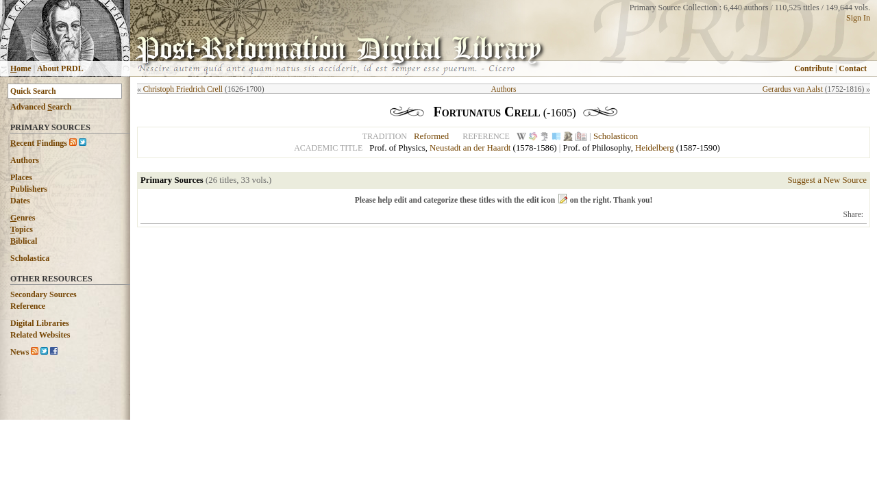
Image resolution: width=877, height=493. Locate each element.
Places (21, 177)
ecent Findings (38, 143)
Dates (20, 200)
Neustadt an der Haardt (470, 148)
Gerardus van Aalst (793, 89)
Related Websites (40, 335)
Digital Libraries (39, 323)
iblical (23, 241)
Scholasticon (615, 136)
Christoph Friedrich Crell (183, 89)
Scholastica (29, 258)
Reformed (431, 136)
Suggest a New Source (827, 180)
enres (22, 218)
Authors (24, 160)
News (19, 352)
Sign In (858, 18)
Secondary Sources (43, 294)
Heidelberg (654, 148)
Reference (27, 306)
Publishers (28, 189)
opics (21, 229)
